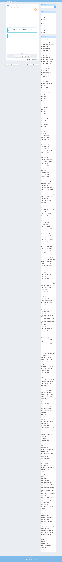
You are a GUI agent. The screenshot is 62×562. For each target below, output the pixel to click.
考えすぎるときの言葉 (45, 519)
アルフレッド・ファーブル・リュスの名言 (48, 191)
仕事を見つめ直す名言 (45, 403)
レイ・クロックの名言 (45, 361)
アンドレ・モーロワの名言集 (46, 235)
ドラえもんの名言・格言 (45, 298)
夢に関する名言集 (44, 429)
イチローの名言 (43, 252)
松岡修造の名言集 (44, 478)
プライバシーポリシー (28, 559)
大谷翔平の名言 (43, 432)
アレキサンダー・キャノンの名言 (46, 204)
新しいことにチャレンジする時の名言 (47, 467)
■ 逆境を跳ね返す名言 (45, 76)
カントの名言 (43, 272)
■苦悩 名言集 (43, 113)
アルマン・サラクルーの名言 (46, 200)
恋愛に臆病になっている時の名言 (46, 461)
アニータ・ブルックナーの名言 (46, 161)
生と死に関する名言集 (45, 502)
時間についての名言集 (45, 469)
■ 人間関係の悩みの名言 (45, 48)
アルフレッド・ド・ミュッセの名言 (47, 189)
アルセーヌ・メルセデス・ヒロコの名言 (48, 178)
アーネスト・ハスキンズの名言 (46, 248)
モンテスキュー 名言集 (45, 351)
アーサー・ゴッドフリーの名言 (46, 246)
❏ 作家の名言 (43, 122)
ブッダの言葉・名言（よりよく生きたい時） (48, 316)
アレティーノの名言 (44, 215)
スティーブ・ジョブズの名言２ (46, 287)
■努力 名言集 (43, 89)
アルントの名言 (43, 202)
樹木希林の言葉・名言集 (45, 480)
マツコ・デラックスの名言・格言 (46, 339)
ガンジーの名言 (43, 276)
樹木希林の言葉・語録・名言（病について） (48, 488)
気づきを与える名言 (44, 495)
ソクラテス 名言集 (44, 291)
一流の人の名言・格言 (45, 374)
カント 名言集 (43, 270)
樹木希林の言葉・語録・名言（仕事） (47, 482)
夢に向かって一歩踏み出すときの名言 (47, 427)
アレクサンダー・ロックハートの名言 (47, 209)
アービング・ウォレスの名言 (46, 250)
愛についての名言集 (44, 463)
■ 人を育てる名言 (44, 46)
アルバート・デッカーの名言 (46, 181)
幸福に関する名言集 (44, 456)
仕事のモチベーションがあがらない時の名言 (48, 401)
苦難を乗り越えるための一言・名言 (47, 530)
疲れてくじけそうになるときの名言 (47, 506)
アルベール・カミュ (44, 198)
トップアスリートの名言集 (45, 296)
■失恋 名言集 (43, 94)
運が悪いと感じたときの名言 (46, 536)
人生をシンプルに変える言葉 (46, 383)
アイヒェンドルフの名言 (45, 144)
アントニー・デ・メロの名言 (46, 226)
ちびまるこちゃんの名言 (45, 139)
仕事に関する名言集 (44, 398)
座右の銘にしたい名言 (45, 458)
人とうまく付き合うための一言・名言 (47, 379)
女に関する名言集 (44, 438)
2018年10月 (43, 25)
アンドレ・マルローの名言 (45, 233)
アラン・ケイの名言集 (45, 172)
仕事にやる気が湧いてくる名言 (46, 396)
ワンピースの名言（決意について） (47, 364)
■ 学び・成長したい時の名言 (46, 63)
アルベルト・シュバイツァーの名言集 (47, 194)
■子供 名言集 (43, 96)
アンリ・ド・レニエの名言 (45, 237)
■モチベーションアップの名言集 (46, 83)
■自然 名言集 (43, 111)
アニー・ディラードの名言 (45, 163)
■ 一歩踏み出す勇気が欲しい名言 (47, 44)
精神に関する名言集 (44, 510)
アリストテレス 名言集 (45, 176)
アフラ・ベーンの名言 (45, 165)
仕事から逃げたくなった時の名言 (46, 392)
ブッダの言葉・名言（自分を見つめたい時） (48, 322)
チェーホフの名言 (44, 293)
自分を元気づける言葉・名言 (46, 523)
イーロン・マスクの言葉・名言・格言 (47, 257)
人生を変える (43, 385)
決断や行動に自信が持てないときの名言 (48, 497)
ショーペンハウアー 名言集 (46, 280)
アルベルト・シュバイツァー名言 (46, 196)
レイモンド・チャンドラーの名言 (46, 359)
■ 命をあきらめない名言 (45, 57)
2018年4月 (43, 32)
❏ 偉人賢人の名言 (44, 124)
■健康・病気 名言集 (44, 87)
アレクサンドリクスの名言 (45, 211)
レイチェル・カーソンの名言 (46, 357)
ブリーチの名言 (43, 324)
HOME (31, 557)
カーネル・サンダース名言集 (46, 274)
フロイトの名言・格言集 (45, 311)
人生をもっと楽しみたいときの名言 (47, 381)
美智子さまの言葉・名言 (45, 513)
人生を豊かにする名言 (45, 387)
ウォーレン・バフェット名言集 (46, 265)
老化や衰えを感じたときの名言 (46, 517)
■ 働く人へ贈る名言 (44, 52)
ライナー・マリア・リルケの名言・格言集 (48, 353)
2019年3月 (43, 17)
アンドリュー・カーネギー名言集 (46, 228)
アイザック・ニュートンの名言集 (46, 141)
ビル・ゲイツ (43, 306)
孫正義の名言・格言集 (45, 442)
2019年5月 (43, 14)
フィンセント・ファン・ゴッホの (46, 309)
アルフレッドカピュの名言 (45, 185)
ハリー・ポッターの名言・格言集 (46, 302)
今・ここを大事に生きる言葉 (46, 390)
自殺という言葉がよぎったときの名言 (47, 526)
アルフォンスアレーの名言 (45, 183)
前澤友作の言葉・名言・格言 (46, 410)
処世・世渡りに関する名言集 (46, 408)
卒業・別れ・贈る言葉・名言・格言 (47, 416)
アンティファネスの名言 (45, 222)
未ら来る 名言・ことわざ (12, 1)
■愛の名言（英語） (44, 105)
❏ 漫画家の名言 (44, 131)
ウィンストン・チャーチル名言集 (46, 261)
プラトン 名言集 (44, 326)
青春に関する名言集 (44, 547)
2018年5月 (43, 30)
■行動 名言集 (43, 115)
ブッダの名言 (43, 313)
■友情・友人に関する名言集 (46, 92)
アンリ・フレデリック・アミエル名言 (47, 241)
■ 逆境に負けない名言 (45, 74)
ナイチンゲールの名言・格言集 (46, 300)
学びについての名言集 (45, 440)
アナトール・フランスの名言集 (46, 159)
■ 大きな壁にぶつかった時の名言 (47, 61)
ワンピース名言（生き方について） (47, 368)
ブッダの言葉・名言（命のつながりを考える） (48, 319)
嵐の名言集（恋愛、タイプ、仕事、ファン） (48, 454)
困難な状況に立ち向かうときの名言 (47, 421)
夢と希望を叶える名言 (45, 425)
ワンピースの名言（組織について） (47, 366)
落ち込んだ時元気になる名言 (46, 534)
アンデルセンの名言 (34, 59)
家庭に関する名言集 (44, 447)
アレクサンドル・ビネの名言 (46, 213)
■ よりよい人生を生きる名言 (46, 39)
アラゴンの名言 (43, 168)
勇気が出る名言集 (44, 412)
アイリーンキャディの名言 (45, 146)
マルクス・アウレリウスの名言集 (46, 343)
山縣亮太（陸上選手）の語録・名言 (47, 449)
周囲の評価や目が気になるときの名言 (47, 419)
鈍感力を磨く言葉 (44, 541)
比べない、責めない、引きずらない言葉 (48, 493)
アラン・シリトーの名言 (45, 174)
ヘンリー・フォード (44, 330)
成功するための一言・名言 (45, 465)
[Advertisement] (22, 20)
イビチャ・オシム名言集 (45, 254)
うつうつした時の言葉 (45, 135)
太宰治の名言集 (43, 436)
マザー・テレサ (43, 335)
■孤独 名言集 (43, 98)
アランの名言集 (43, 170)
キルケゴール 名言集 (45, 278)
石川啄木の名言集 (44, 508)
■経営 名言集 (43, 109)
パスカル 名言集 (44, 304)
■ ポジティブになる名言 (45, 42)
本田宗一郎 (43, 474)
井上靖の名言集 (43, 377)
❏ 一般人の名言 (44, 120)
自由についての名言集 (45, 528)
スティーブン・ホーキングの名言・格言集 (48, 283)
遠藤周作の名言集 (44, 539)
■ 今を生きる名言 (44, 50)
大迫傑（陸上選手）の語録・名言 (46, 434)
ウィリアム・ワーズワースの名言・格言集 (48, 259)
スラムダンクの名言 (44, 289)
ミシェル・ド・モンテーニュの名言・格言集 (48, 348)
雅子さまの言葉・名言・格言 (46, 545)
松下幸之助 (43, 476)
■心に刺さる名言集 (44, 102)
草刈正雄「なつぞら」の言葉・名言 (47, 532)
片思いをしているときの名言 (46, 500)
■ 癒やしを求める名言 (45, 70)
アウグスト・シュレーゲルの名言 (46, 150)
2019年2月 (43, 19)
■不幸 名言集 (43, 85)
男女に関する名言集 (44, 504)
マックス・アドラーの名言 (45, 337)
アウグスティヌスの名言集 (45, 148)
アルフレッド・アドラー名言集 (46, 187)
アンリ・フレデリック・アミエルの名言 (48, 239)
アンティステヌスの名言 (45, 220)
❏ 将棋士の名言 (44, 128)
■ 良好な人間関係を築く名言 (46, 72)
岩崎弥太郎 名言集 (44, 451)
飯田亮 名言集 (43, 549)
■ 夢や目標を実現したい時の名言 (47, 59)
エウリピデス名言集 (44, 267)
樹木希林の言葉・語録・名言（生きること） (48, 485)
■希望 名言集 (43, 100)
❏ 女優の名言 (43, 126)
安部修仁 (42, 445)
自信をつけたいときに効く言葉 (46, 521)
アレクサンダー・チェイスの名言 (46, 207)
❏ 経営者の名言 (44, 133)
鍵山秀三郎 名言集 (44, 543)
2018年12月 (43, 21)
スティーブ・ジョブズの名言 (46, 285)
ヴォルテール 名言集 (45, 372)
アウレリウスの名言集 (45, 152)
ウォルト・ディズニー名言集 (46, 263)
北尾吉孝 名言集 (44, 414)
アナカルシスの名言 (44, 157)
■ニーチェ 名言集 (44, 81)
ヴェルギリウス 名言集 (45, 370)
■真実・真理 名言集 (44, 107)
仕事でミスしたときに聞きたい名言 (47, 394)
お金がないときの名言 (45, 137)
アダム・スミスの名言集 (45, 155)
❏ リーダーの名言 (44, 118)
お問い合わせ (35, 559)
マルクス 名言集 (44, 341)
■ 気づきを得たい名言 (45, 68)
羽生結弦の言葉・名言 (45, 515)
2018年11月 (43, 23)
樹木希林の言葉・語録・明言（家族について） (48, 491)
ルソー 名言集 (43, 355)
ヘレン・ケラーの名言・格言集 (46, 328)
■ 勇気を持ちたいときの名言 (46, 55)
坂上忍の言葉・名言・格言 (45, 423)
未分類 (42, 471)
